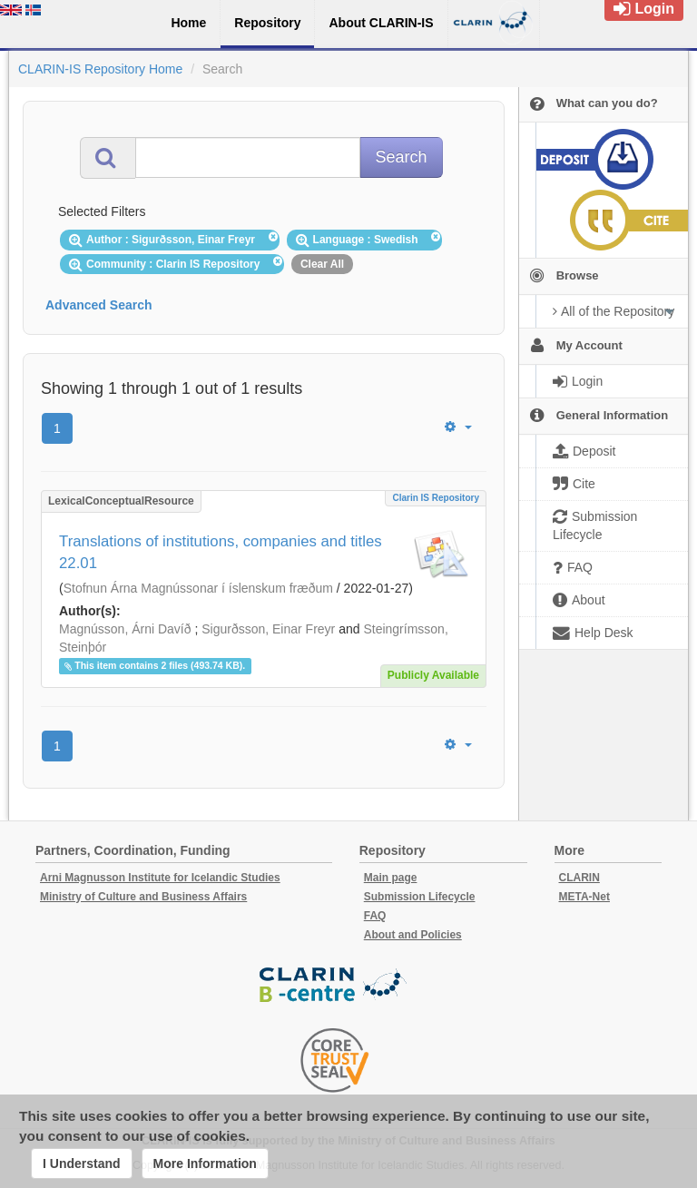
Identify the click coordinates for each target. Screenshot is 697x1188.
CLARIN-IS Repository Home (100, 69)
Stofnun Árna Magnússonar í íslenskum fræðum (198, 588)
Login (644, 8)
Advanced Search (98, 305)
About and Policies (413, 934)
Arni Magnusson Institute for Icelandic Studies (160, 877)
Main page (390, 877)
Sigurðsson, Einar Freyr (268, 629)
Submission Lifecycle (420, 896)
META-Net (584, 896)
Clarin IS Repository (435, 498)
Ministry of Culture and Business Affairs (143, 896)
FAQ (375, 915)
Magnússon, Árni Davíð (125, 629)
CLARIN (579, 877)
